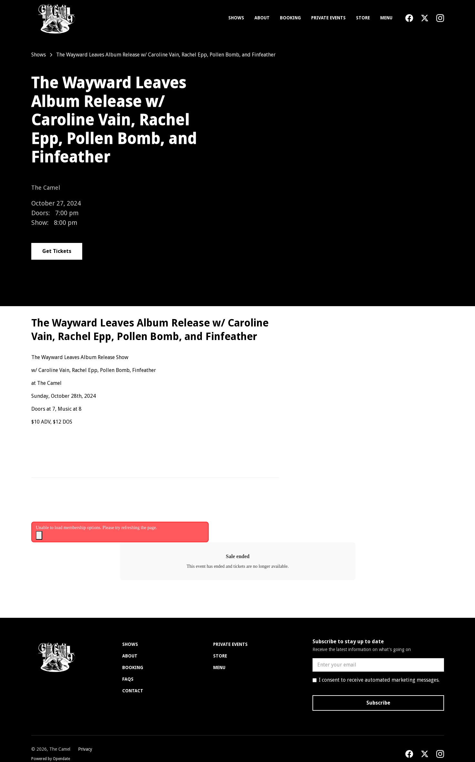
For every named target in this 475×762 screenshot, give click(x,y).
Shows (236, 17)
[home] (55, 18)
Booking (290, 17)
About (262, 17)
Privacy (85, 749)
